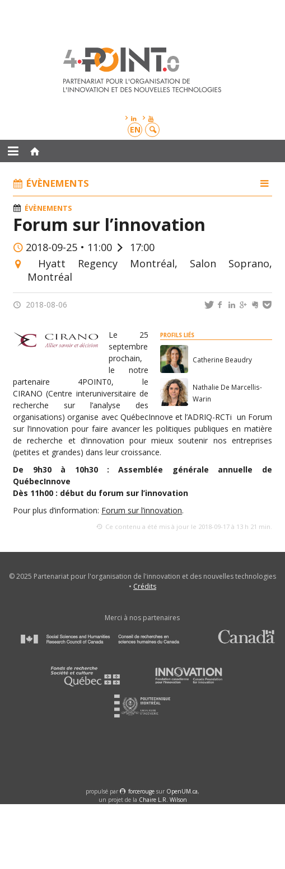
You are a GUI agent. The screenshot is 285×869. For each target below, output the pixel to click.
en (135, 129)
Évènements (48, 208)
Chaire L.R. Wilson (163, 800)
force (141, 791)
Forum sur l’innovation (141, 510)
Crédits (144, 586)
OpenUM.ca (182, 791)
